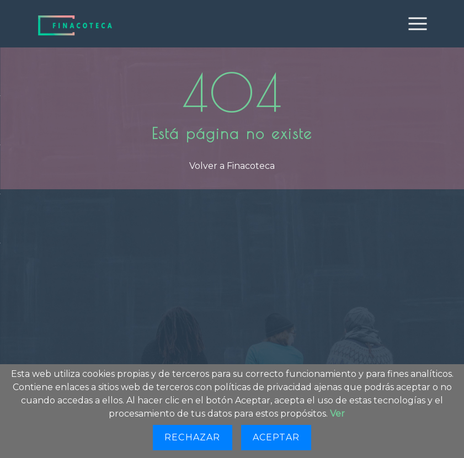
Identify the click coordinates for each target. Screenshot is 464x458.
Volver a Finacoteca (232, 166)
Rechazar (192, 437)
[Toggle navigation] (417, 23)
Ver (337, 413)
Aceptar (276, 437)
